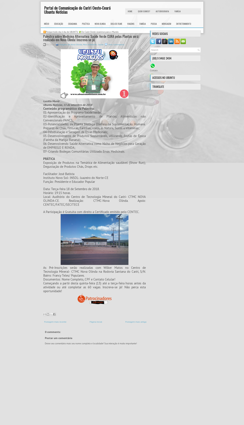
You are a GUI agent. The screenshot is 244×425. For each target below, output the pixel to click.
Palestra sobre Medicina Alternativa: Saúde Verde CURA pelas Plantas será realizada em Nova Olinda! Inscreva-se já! (90, 38)
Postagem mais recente (55, 322)
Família (142, 23)
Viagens (130, 23)
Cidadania (72, 23)
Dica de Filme (116, 23)
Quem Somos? (144, 11)
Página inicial (96, 322)
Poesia (154, 23)
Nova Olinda (100, 23)
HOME (130, 11)
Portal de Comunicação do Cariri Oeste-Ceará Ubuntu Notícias (77, 10)
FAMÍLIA (178, 11)
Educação (58, 23)
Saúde (101, 44)
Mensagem (166, 23)
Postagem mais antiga (135, 322)
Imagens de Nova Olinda (70, 44)
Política (86, 23)
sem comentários (116, 44)
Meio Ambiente (90, 44)
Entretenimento (183, 23)
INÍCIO (46, 23)
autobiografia (162, 11)
